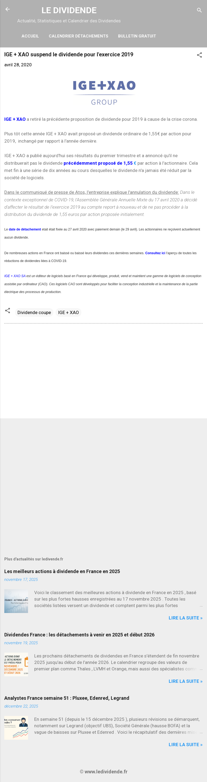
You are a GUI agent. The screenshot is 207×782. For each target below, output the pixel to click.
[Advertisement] (103, 372)
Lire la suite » (186, 618)
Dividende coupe (34, 312)
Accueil (30, 36)
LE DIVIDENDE (69, 10)
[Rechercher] (199, 11)
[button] (199, 56)
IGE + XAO (68, 312)
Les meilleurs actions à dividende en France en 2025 (62, 571)
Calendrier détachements (78, 36)
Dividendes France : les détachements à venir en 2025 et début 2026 (79, 635)
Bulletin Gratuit (137, 36)
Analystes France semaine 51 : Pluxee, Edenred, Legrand (66, 698)
